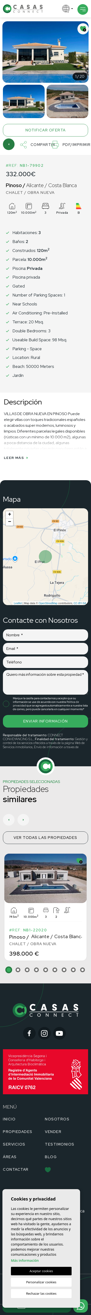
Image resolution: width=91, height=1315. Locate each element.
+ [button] (9, 514)
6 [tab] (54, 969)
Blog (51, 1157)
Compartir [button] (37, 144)
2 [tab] (18, 969)
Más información (25, 1260)
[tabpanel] (45, 907)
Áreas (10, 1157)
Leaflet (18, 603)
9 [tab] (82, 969)
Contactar (16, 1169)
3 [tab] (27, 969)
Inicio (9, 1119)
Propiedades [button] (18, 1131)
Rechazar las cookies (41, 1293)
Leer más (16, 458)
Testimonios (59, 1144)
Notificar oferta (45, 130)
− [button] (9, 522)
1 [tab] (8, 969)
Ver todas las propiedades (45, 837)
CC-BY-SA (80, 603)
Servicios (14, 1144)
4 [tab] (36, 969)
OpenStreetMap (48, 603)
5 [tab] (45, 969)
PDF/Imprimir (71, 144)
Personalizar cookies (41, 1282)
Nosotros (57, 1119)
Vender (53, 1131)
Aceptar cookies (41, 1271)
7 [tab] (64, 969)
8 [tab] (73, 969)
